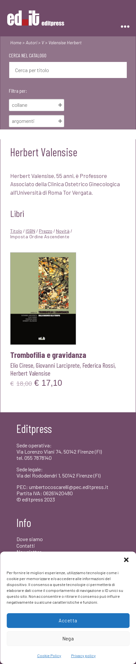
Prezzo (45, 231)
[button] (126, 560)
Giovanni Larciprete (58, 365)
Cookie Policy (49, 655)
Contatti (25, 545)
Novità (62, 231)
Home (15, 42)
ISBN (30, 231)
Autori (31, 42)
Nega (68, 638)
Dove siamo (29, 539)
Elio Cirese (21, 365)
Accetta (68, 620)
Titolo (16, 231)
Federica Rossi (98, 365)
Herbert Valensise (30, 373)
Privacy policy (83, 655)
